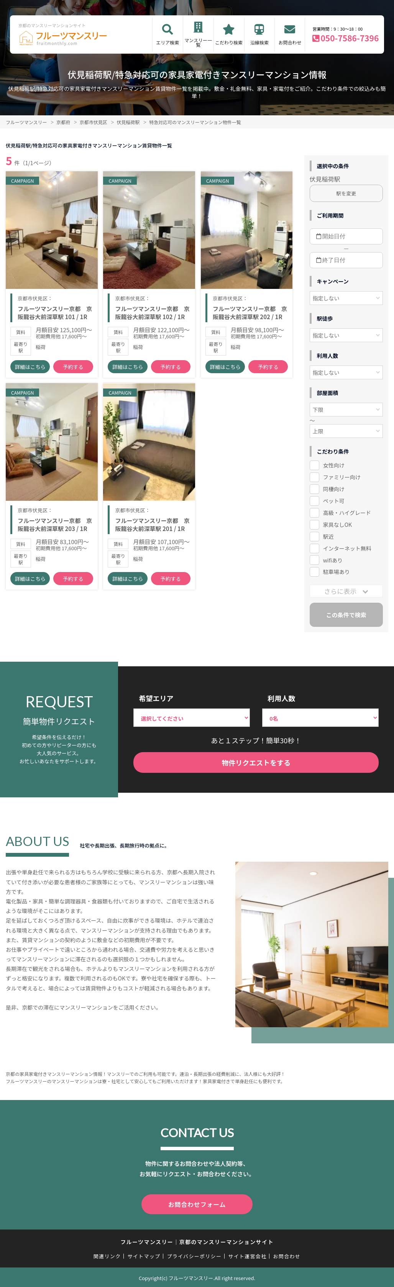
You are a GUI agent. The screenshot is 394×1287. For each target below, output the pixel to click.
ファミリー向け (342, 477)
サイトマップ (144, 1254)
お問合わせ (289, 42)
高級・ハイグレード (347, 512)
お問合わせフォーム (197, 1203)
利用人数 (281, 698)
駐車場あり (336, 571)
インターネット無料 (347, 548)
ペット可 (334, 501)
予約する (73, 371)
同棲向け (334, 489)
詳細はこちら (30, 371)
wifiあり (333, 560)
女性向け (334, 465)
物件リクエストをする (256, 762)
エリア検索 (167, 42)
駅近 (328, 536)
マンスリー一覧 (198, 42)
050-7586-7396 (349, 38)
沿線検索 (259, 42)
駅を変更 (346, 193)
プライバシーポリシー (194, 1254)
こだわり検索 (229, 42)
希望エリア (156, 698)
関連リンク (107, 1254)
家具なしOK (337, 524)
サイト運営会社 (247, 1254)
